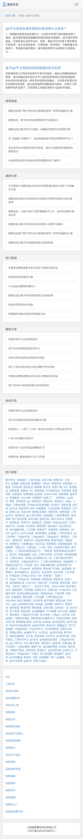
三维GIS (10, 683)
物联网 (38, 487)
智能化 (24, 490)
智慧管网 (17, 589)
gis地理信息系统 (48, 639)
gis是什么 (68, 650)
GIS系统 (30, 526)
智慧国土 (65, 536)
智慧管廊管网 (12, 740)
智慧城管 (10, 783)
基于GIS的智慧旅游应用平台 (24, 348)
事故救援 (37, 607)
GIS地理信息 (53, 490)
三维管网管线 (62, 515)
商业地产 (52, 526)
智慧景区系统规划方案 (20, 277)
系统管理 (31, 650)
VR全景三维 (12, 705)
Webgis (39, 604)
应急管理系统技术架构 (20, 304)
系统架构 (39, 636)
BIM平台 (59, 604)
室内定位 (36, 572)
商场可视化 (57, 540)
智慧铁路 (36, 579)
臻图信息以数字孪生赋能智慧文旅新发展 (30, 242)
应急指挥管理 (12, 769)
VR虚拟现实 (21, 628)
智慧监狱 (66, 508)
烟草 (11, 501)
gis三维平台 (16, 643)
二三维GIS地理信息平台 (27, 550)
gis (28, 501)
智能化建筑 (24, 554)
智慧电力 (59, 501)
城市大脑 (47, 480)
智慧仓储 (60, 600)
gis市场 (37, 621)
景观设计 (42, 650)
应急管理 (24, 508)
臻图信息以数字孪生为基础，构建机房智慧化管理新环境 (39, 129)
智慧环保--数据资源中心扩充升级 (26, 456)
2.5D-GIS (31, 582)
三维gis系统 (19, 504)
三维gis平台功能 (30, 614)
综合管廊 (58, 572)
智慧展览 (53, 529)
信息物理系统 (50, 646)
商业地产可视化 (51, 568)
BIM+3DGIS (57, 519)
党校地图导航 (47, 565)
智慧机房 (37, 522)
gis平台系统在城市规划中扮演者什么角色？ (36, 28)
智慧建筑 (14, 497)
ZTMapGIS (23, 579)
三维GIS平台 (21, 639)
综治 (36, 565)
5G (31, 490)
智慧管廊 (39, 490)
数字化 (47, 487)
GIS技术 (55, 504)
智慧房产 (42, 529)
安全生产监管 (12, 754)
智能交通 (66, 504)
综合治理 (26, 511)
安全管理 (38, 600)
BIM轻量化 (41, 533)
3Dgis (12, 579)
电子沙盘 (63, 611)
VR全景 (28, 565)
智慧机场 (58, 579)
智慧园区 (36, 483)
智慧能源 (48, 515)
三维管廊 (54, 582)
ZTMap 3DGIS (29, 575)
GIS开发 (58, 554)
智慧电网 (28, 494)
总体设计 (60, 607)
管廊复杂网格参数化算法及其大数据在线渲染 (33, 267)
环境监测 (14, 575)
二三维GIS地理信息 (51, 561)
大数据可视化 (16, 650)
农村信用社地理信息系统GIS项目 (26, 357)
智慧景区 (37, 501)
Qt (67, 607)
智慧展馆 (64, 494)
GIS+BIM (26, 497)
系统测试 (14, 614)
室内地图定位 (21, 572)
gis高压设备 (56, 632)
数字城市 (35, 643)
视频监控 (62, 625)
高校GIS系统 (63, 618)
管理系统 (66, 490)
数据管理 (26, 607)
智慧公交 (20, 547)
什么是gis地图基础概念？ (22, 286)
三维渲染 (31, 547)
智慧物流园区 (65, 543)
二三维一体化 (45, 547)
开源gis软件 (23, 653)
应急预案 (44, 657)
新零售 (27, 657)
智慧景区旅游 (12, 726)
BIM (32, 508)
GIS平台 (50, 636)
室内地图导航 (16, 529)
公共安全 (43, 632)
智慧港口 (61, 497)
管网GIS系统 (22, 618)
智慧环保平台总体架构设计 (23, 339)
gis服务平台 (30, 632)
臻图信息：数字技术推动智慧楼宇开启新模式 (33, 120)
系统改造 (26, 611)
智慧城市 (22, 480)
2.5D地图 (39, 597)
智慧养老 (14, 522)
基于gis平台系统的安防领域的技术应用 (33, 68)
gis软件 (28, 660)
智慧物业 (65, 529)
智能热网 (68, 561)
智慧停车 (53, 511)
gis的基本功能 (26, 604)
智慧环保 (56, 483)
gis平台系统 (27, 533)
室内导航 (33, 519)
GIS (65, 487)
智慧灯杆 (29, 540)
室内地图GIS (12, 698)
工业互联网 (53, 508)
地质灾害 (42, 582)
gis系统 (38, 494)
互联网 (47, 522)
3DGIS (46, 483)
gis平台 (15, 533)
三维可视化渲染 (54, 597)
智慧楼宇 (37, 497)
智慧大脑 (57, 487)
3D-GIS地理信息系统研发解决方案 (27, 419)
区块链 (20, 526)
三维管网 (59, 593)
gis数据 (52, 533)
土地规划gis (27, 543)
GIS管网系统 (52, 628)
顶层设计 (46, 643)
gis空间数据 (16, 657)
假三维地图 (46, 653)
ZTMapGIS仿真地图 (38, 504)
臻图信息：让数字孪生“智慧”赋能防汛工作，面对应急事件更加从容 (41, 213)
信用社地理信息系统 (28, 593)
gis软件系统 (38, 625)
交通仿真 (52, 589)
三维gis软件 (52, 536)
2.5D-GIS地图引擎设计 (21, 438)
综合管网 (47, 572)
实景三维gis (39, 660)
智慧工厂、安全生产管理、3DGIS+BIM (43, 586)
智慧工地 (14, 511)
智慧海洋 (14, 561)
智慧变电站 (47, 593)
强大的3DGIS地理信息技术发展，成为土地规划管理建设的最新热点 (40, 149)
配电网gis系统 (24, 621)
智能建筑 (41, 508)
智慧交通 (25, 483)
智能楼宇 (59, 653)
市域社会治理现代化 (36, 558)
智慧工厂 (48, 497)
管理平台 (26, 522)
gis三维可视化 (34, 515)
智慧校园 (65, 511)
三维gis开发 (23, 536)
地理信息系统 (39, 511)
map (34, 554)
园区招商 (27, 597)
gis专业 (34, 639)
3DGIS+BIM (50, 494)
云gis (14, 604)
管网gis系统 (16, 632)
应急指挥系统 (42, 540)
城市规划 (14, 607)
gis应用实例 (54, 650)
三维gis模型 (23, 646)
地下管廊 (14, 611)
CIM (26, 643)
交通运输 (67, 643)
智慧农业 (20, 515)
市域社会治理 (59, 522)
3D (50, 558)
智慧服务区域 (16, 582)
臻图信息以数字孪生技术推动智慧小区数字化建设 (35, 224)
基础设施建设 (16, 636)
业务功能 (48, 607)
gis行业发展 (16, 660)
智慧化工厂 (11, 804)
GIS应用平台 (36, 628)
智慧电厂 (48, 575)
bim (40, 575)
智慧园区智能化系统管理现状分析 (27, 313)
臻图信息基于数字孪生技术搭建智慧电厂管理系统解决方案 (40, 110)
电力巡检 (45, 614)
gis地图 (49, 604)
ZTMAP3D (64, 589)
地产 (52, 657)
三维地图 (28, 589)
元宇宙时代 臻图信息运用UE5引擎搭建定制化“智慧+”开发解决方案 (41, 187)
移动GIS (51, 625)
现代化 (13, 554)
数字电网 (49, 600)
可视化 (35, 653)
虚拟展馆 (67, 568)
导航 (35, 657)
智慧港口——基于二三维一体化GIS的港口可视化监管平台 (40, 429)
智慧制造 (16, 597)
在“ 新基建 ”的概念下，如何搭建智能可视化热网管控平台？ (40, 138)
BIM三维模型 (24, 600)
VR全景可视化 (62, 547)
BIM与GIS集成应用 (20, 625)
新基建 (15, 483)
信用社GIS (40, 589)
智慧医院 (51, 543)
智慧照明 (41, 526)
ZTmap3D (24, 568)
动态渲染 (40, 543)
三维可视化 (34, 480)
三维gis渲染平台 (30, 561)
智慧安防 (68, 483)
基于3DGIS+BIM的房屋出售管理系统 (28, 385)
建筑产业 (36, 646)
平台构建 (51, 611)
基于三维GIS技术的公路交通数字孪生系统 (31, 366)
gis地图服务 (38, 611)
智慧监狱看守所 (14, 811)
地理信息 (28, 487)
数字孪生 (10, 480)
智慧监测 (47, 579)
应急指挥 (17, 494)
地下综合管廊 (19, 519)
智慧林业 (14, 543)
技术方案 (10, 15)
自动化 (62, 646)
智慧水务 (48, 501)
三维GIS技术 (65, 533)
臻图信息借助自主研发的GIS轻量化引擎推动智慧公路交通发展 (40, 200)
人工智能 (31, 529)
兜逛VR (13, 568)
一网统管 (47, 550)
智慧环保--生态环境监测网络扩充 (26, 447)
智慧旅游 (14, 490)
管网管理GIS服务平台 (43, 618)
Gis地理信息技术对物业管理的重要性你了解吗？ (35, 160)
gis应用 (56, 643)
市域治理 (17, 487)
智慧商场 (37, 568)
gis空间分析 (63, 636)
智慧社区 (58, 480)
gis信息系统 (58, 621)
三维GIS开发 (45, 554)
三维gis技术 (37, 536)
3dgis (68, 501)
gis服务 (61, 657)
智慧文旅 (44, 519)
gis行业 (13, 508)
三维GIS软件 (16, 558)
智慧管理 (21, 501)
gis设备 (47, 621)
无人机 (29, 636)
